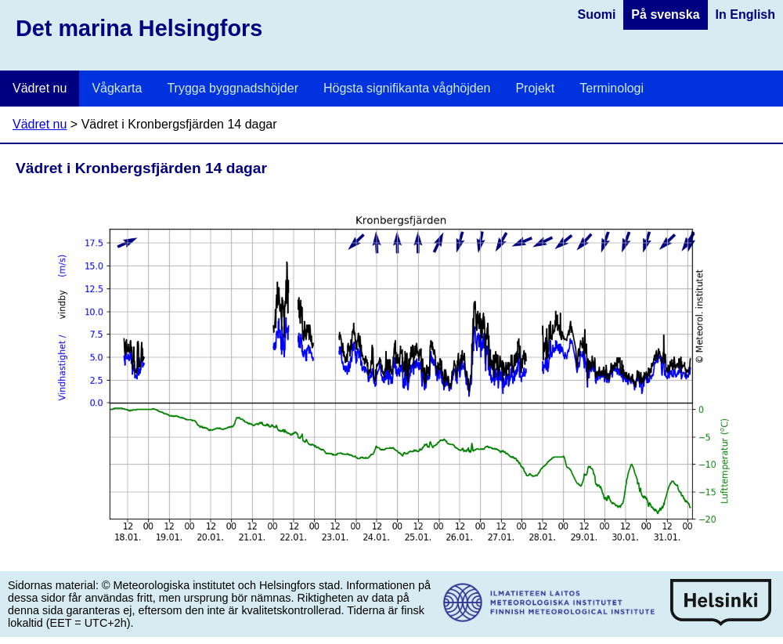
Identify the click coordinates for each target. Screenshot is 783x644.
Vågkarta (117, 88)
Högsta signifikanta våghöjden (406, 88)
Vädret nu (40, 88)
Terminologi (611, 88)
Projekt (534, 88)
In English (745, 14)
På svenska (665, 14)
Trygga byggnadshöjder (232, 88)
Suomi (596, 14)
